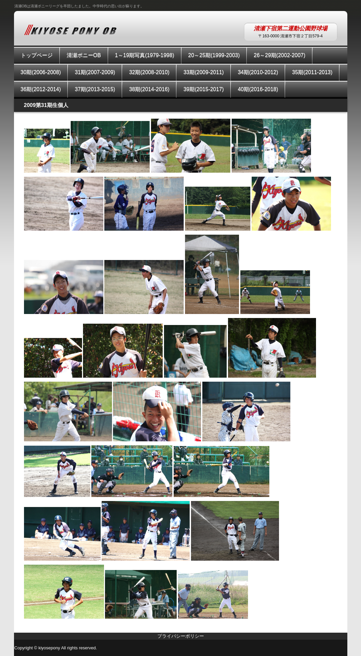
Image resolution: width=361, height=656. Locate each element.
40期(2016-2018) (258, 89)
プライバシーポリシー (180, 636)
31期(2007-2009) (95, 72)
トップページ (37, 55)
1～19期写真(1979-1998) (144, 55)
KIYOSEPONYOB (70, 29)
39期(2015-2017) (203, 89)
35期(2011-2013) (312, 72)
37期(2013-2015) (95, 89)
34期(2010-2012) (258, 72)
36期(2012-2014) (41, 89)
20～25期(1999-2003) (214, 55)
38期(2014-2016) (149, 89)
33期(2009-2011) (203, 72)
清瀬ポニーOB (84, 55)
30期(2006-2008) (41, 72)
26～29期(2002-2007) (279, 55)
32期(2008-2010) (149, 72)
